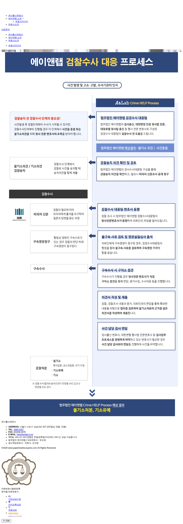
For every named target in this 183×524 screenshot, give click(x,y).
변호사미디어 (21, 21)
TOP (6, 521)
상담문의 (5, 29)
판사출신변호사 (15, 15)
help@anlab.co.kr (25, 434)
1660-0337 (19, 429)
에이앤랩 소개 (16, 18)
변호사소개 (13, 24)
